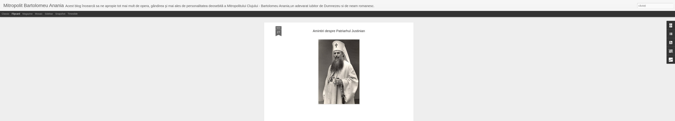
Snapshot (60, 13)
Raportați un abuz (364, 119)
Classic (5, 13)
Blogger (353, 119)
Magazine (27, 13)
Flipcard (16, 13)
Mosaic (38, 13)
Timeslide (73, 13)
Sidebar (49, 13)
